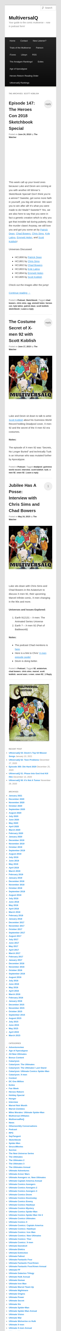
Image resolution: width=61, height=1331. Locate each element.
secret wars (22, 674)
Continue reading (19, 292)
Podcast (21, 300)
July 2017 (13, 939)
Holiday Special (16, 1095)
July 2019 (13, 857)
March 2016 (14, 994)
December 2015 (16, 1004)
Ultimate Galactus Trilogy (21, 1273)
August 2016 (15, 977)
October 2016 (15, 970)
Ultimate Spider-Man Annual (23, 1311)
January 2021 (15, 795)
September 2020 (17, 809)
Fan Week (14, 1088)
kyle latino (18, 306)
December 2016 (16, 963)
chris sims (21, 303)
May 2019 (13, 864)
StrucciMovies (16, 1146)
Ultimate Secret (16, 1300)
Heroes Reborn (16, 1092)
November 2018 (16, 884)
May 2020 (13, 823)
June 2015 (14, 1025)
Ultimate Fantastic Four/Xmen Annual (27, 1266)
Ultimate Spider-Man (19, 1307)
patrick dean (29, 306)
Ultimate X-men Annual (20, 1328)
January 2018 (15, 919)
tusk (46, 470)
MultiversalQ (23, 17)
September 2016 (17, 973)
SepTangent (15, 1136)
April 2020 (14, 826)
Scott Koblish (35, 277)
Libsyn (24, 54)
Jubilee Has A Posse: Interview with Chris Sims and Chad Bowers (24, 498)
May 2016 (13, 987)
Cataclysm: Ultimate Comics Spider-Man (29, 1071)
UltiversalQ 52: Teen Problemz (24, 760)
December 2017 (16, 922)
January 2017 (15, 960)
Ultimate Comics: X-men (21, 1242)
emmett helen (38, 303)
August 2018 (15, 895)
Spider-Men (14, 1143)
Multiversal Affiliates (19, 1116)
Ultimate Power (16, 1297)
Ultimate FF (14, 1270)
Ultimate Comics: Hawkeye (22, 1229)
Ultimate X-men (16, 1324)
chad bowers (15, 671)
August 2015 (15, 1018)
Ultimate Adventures (19, 1170)
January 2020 (15, 836)
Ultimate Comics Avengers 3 (23, 1191)
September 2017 (17, 932)
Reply (48, 674)
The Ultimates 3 (16, 1163)
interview (26, 470)
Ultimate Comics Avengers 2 (23, 1187)
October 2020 (15, 806)
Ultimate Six (15, 1304)
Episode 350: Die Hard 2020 (22, 766)
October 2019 (15, 847)
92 (35, 668)
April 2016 (14, 991)
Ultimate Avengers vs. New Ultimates (27, 1177)
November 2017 (16, 926)
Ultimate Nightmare (18, 1290)
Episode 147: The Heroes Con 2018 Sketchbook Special (22, 116)
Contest (13, 1078)
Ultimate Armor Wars (19, 1174)
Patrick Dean (35, 257)
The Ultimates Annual (19, 1167)
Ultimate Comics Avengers (22, 1184)
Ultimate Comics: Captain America (26, 1225)
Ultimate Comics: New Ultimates (25, 1235)
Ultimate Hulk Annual (19, 1277)
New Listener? (39, 41)
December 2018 (16, 881)
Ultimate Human (17, 1280)
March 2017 (14, 953)
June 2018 (14, 902)
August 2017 (15, 936)
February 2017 (16, 956)
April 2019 (14, 867)
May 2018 (13, 905)
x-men (31, 674)
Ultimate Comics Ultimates (22, 1218)
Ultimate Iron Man (18, 1283)
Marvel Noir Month (18, 1105)
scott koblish (43, 306)
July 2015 (13, 1021)
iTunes (13, 54)
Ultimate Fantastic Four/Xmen (24, 1263)
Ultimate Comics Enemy (21, 1201)
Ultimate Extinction (18, 1253)
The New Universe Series (21, 1153)
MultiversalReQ (16, 1119)
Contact (24, 41)
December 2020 (16, 799)
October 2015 (15, 1011)
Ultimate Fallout (17, 1256)
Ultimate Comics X (18, 1222)
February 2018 (16, 915)
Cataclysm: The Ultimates (21, 1064)
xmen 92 (20, 473)
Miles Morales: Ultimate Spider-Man (26, 1112)
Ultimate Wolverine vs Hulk (22, 1321)
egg (29, 303)
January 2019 (15, 878)
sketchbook (14, 309)
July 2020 (13, 816)
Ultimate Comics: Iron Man (22, 1232)
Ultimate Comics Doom (20, 1194)
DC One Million (16, 1081)
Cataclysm (14, 1061)
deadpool (38, 467)
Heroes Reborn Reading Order (24, 76)
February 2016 (16, 997)
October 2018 (15, 888)
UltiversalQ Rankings (19, 83)
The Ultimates (16, 1157)
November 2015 (16, 1008)
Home (12, 41)
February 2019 (16, 874)
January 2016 (15, 1001)
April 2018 (14, 908)
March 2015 (14, 1035)
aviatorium (42, 668)
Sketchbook (31, 300)
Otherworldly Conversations (23, 1126)
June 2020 (14, 819)
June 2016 (14, 984)
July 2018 (13, 898)
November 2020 (16, 802)
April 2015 (14, 1032)
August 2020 (15, 813)
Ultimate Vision (16, 1314)
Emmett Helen (24, 237)
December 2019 (16, 840)
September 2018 (17, 891)
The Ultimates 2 (16, 1160)
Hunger (12, 1098)
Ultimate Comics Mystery (21, 1208)
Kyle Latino (34, 269)
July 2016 (13, 980)
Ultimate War (15, 1318)
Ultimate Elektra (17, 1249)
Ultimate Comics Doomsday (23, 1198)
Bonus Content (16, 1057)
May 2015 (13, 1028)
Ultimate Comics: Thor (20, 1239)
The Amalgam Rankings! (21, 61)
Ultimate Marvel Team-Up (21, 1287)
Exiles (40, 61)
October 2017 (15, 929)
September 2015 (17, 1015)
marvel (36, 671)
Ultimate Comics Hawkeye (22, 1205)
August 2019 (15, 854)
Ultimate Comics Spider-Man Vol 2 (26, 1215)
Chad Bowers (23, 233)
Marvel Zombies (17, 1109)
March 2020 (14, 830)
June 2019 (14, 860)
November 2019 (16, 843)
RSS (34, 54)
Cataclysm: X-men (18, 1074)
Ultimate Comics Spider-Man (23, 1211)
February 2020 (16, 833)
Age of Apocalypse (18, 69)
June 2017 (14, 943)
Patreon (39, 48)
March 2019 (14, 871)
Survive (12, 1150)
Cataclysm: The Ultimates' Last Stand (27, 1068)
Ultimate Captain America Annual (25, 1181)
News (11, 1122)
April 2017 (14, 950)
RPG (11, 1133)
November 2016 (16, 967)
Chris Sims (38, 233)
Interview (13, 1102)
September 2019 (17, 850)
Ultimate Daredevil (18, 1246)
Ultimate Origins (17, 1294)
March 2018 (14, 912)
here (17, 649)
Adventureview (16, 1047)
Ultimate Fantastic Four (20, 1259)
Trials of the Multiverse (20, 48)
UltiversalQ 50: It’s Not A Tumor (24, 780)
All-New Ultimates (18, 1054)
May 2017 (13, 946)
